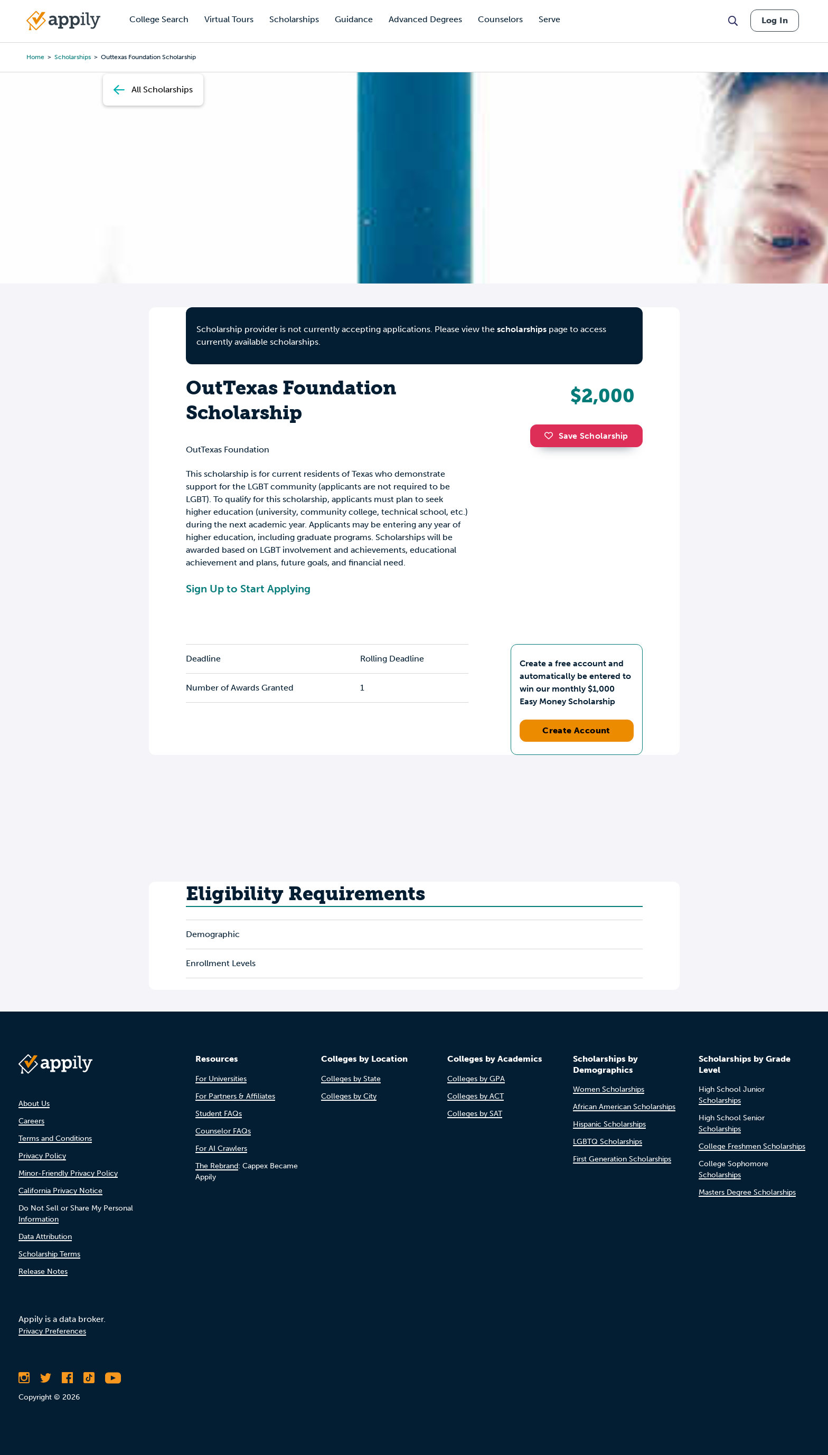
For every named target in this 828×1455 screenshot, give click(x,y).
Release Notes (43, 1271)
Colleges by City (349, 1096)
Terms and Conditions (55, 1138)
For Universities (221, 1078)
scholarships (72, 57)
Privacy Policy (42, 1155)
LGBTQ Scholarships (607, 1141)
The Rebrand (216, 1165)
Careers (31, 1121)
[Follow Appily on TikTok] (89, 1378)
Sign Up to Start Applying (248, 588)
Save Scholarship (586, 436)
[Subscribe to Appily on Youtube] (113, 1378)
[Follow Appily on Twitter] (45, 1378)
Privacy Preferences (52, 1331)
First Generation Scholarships (622, 1159)
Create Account (576, 730)
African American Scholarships (624, 1106)
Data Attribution (45, 1236)
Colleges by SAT (474, 1113)
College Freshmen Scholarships (752, 1146)
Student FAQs (218, 1113)
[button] (551, 435)
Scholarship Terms (49, 1254)
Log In (774, 20)
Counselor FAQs (223, 1131)
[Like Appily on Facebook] (67, 1378)
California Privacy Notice (60, 1190)
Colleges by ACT (475, 1096)
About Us (34, 1103)
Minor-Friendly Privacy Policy (68, 1173)
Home (35, 57)
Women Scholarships (608, 1089)
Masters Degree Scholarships (747, 1192)
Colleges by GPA (476, 1078)
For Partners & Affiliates (235, 1096)
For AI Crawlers (221, 1148)
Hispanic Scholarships (609, 1124)
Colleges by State (351, 1078)
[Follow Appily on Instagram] (24, 1378)
